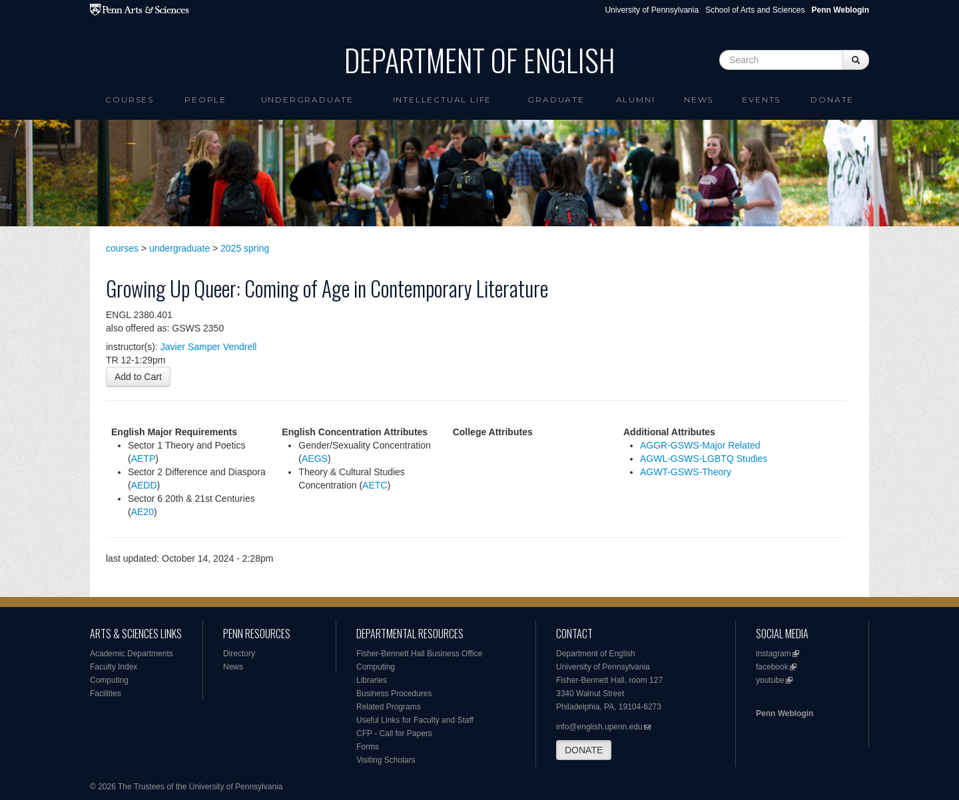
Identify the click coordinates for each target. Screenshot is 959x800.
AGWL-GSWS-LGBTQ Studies (703, 458)
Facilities (105, 693)
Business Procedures (394, 693)
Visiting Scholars (386, 760)
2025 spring (244, 248)
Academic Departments (131, 653)
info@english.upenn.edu (599, 726)
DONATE (584, 750)
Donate (832, 99)
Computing (109, 680)
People (205, 99)
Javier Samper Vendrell (208, 346)
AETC (374, 485)
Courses (129, 99)
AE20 (142, 511)
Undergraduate (307, 99)
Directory (239, 653)
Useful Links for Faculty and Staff (415, 720)
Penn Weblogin (784, 713)
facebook (772, 667)
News (698, 99)
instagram (773, 653)
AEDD (144, 485)
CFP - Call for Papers (394, 733)
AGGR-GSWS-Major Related (700, 445)
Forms (367, 746)
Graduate (555, 99)
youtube (770, 680)
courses (122, 248)
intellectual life (442, 99)
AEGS (315, 458)
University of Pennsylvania (652, 10)
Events (761, 99)
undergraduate (179, 248)
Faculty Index (113, 667)
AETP (143, 458)
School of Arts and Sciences (754, 10)
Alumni (635, 99)
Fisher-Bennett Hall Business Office (419, 653)
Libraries (371, 680)
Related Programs (388, 706)
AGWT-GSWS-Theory (685, 472)
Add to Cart (138, 376)
